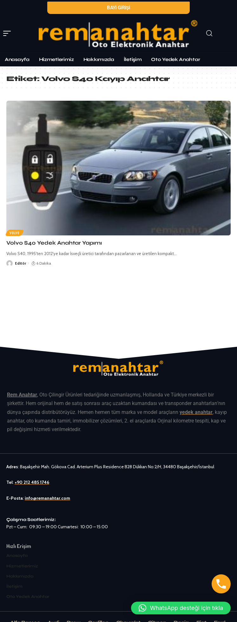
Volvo (15, 233)
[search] (219, 33)
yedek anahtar (196, 412)
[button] (181, 608)
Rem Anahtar (22, 395)
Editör (20, 263)
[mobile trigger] (8, 33)
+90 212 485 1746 (32, 482)
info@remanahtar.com (47, 498)
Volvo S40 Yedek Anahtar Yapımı (54, 243)
